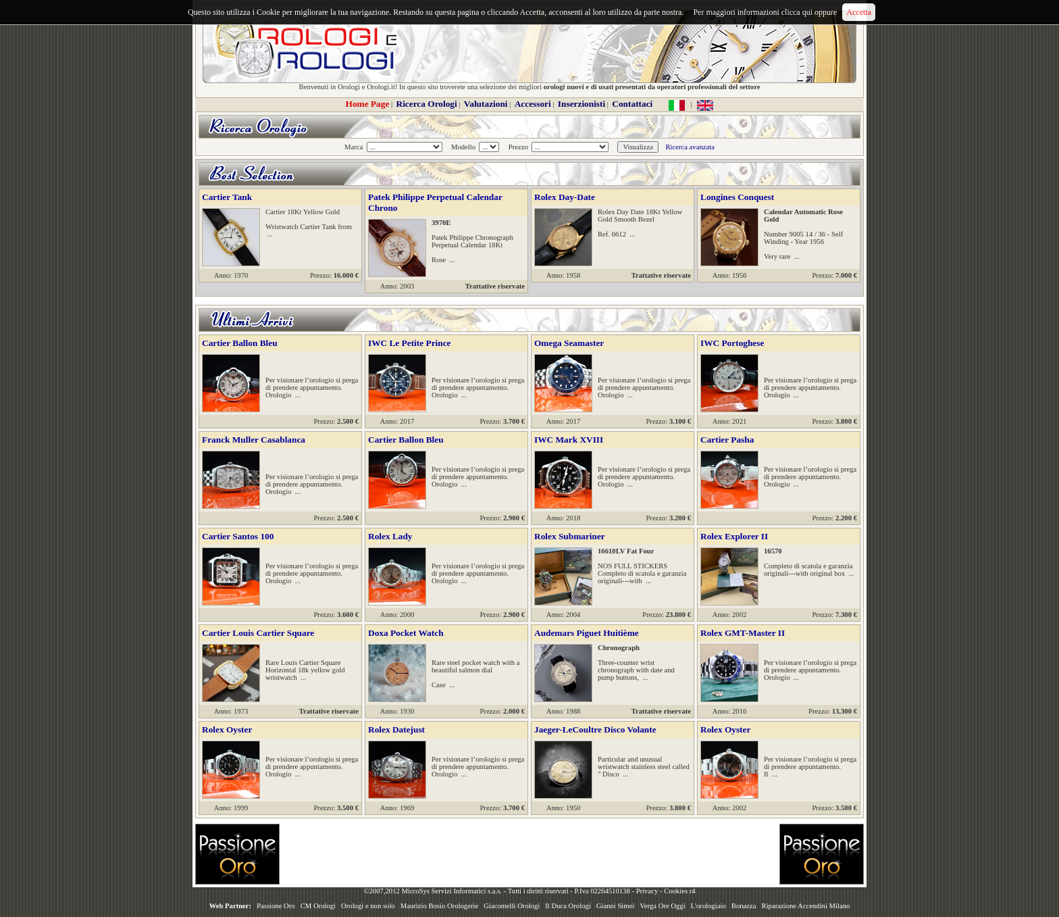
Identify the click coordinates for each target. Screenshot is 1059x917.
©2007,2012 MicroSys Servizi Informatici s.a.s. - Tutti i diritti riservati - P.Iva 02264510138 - (499, 891)
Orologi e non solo (368, 906)
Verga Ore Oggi (662, 906)
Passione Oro (276, 906)
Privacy (647, 891)
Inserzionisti (581, 104)
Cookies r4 (679, 891)
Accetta (858, 12)
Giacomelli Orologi (512, 906)
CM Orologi (318, 906)
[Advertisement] (529, 854)
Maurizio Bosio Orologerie (439, 906)
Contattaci (632, 104)
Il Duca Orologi (567, 906)
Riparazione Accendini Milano (806, 906)
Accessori (533, 104)
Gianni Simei (615, 906)
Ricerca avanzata (689, 147)
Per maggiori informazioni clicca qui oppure (765, 12)
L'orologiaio (708, 906)
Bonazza (743, 906)
